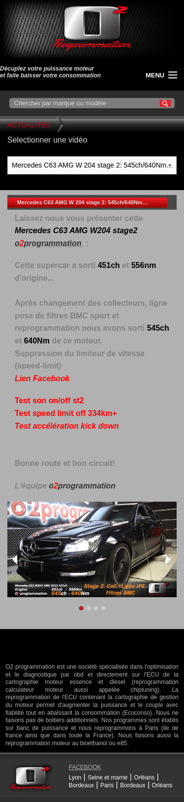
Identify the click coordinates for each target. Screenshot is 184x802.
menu (155, 75)
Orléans (144, 777)
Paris (106, 785)
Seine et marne (108, 777)
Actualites (29, 125)
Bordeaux (81, 785)
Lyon (75, 777)
